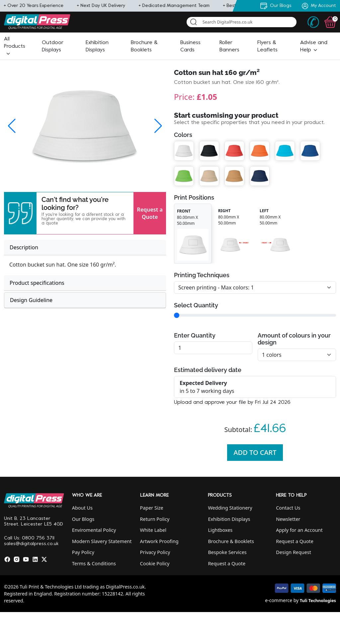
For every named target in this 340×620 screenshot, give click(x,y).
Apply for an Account (299, 530)
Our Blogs (83, 519)
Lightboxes (220, 530)
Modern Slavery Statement (102, 541)
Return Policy (155, 519)
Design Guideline (31, 300)
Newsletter (288, 519)
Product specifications (37, 282)
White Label (153, 530)
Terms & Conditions (94, 563)
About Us (82, 508)
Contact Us (288, 508)
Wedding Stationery (230, 508)
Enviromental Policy (94, 530)
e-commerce (278, 600)
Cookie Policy (155, 563)
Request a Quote (150, 213)
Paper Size (151, 508)
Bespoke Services (227, 552)
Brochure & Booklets (231, 541)
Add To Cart (255, 452)
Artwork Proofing (159, 541)
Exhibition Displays (229, 519)
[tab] (85, 247)
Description (24, 247)
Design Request (293, 552)
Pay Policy (83, 552)
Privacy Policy (155, 552)
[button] (14, 46)
